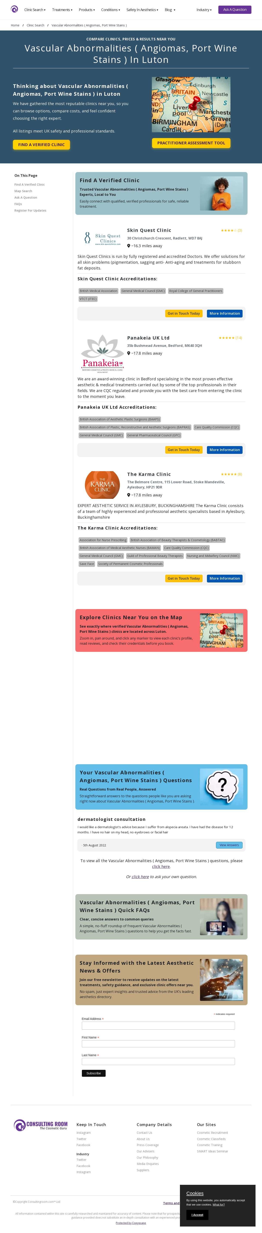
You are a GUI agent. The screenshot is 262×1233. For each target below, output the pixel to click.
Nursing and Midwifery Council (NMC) (213, 556)
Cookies (194, 1193)
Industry (204, 9)
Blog (170, 9)
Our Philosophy (147, 1158)
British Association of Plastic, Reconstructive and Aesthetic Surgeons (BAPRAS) (135, 427)
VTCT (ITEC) (88, 299)
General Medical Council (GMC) (143, 291)
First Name (90, 1037)
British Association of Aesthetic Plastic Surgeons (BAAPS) (120, 419)
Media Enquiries (148, 1164)
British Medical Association (98, 291)
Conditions (110, 9)
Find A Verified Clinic (41, 144)
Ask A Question (235, 9)
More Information (225, 313)
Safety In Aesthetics (143, 9)
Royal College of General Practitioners (195, 291)
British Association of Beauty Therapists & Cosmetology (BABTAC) (178, 540)
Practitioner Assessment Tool (191, 142)
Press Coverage (148, 1145)
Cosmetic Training (209, 1145)
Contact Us (144, 1133)
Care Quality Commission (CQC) (217, 427)
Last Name (90, 1055)
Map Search (23, 191)
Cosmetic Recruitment (212, 1133)
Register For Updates (30, 210)
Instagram (83, 1133)
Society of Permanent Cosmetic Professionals (130, 564)
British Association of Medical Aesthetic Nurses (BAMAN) (120, 548)
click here (161, 866)
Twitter (81, 1139)
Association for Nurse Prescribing (103, 540)
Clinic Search (35, 9)
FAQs (18, 204)
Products (87, 9)
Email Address (93, 1019)
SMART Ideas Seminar (212, 1151)
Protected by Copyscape (131, 1223)
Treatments (62, 9)
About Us (143, 1139)
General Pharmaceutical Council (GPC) (153, 435)
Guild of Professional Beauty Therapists (155, 556)
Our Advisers (145, 1151)
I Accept (197, 1215)
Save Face (87, 564)
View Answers (229, 845)
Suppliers (143, 1170)
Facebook (83, 1145)
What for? (219, 1204)
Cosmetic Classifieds (211, 1139)
